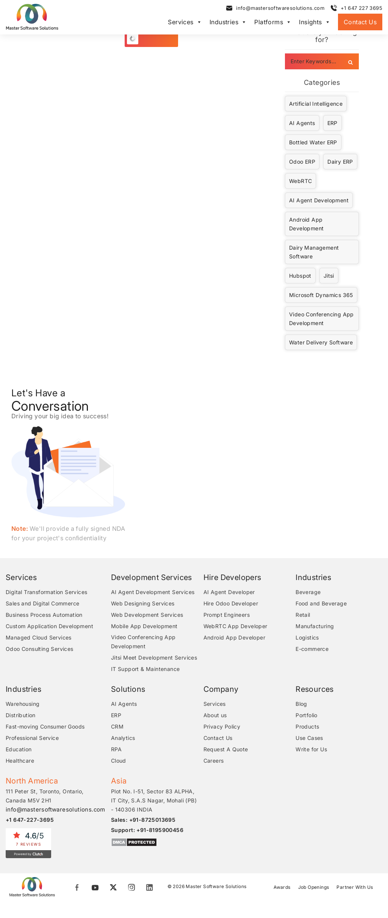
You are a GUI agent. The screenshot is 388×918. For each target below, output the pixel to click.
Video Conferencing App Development (321, 318)
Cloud (120, 760)
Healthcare (20, 760)
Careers (214, 760)
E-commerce (312, 649)
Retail (303, 614)
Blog (302, 704)
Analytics (125, 738)
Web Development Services (149, 614)
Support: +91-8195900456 (149, 830)
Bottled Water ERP (313, 142)
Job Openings (313, 887)
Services (185, 22)
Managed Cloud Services (39, 637)
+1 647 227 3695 (361, 8)
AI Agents (302, 123)
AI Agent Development (319, 200)
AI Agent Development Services (154, 592)
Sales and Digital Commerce (42, 603)
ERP (332, 123)
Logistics (308, 637)
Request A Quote (226, 749)
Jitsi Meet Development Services (156, 657)
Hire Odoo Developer (231, 603)
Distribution (21, 715)
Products (308, 726)
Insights (314, 22)
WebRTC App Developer (236, 626)
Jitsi (329, 275)
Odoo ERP (302, 161)
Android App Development (306, 223)
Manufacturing (315, 626)
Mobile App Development (146, 626)
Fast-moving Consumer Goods (45, 726)
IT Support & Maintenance (147, 669)
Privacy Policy (222, 726)
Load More (155, 38)
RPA (118, 749)
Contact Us (360, 22)
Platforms (272, 22)
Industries (228, 22)
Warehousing (22, 704)
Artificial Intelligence (316, 103)
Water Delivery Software (321, 342)
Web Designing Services (144, 603)
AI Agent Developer (230, 592)
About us (216, 715)
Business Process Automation (44, 614)
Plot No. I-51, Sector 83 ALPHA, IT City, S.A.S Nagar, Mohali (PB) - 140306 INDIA (155, 800)
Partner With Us (354, 887)
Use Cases (310, 738)
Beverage (308, 592)
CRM (119, 726)
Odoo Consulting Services (40, 649)
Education (19, 749)
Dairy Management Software (314, 252)
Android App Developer (235, 637)
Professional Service (32, 738)
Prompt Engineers (227, 614)
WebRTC (300, 181)
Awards (282, 887)
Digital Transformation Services (46, 592)
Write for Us (312, 749)
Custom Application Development (49, 626)
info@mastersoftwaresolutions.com (280, 8)
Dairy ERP (340, 161)
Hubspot (300, 275)
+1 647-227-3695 (30, 819)
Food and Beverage (321, 603)
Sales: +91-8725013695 (145, 819)
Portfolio (307, 715)
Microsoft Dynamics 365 (321, 295)
